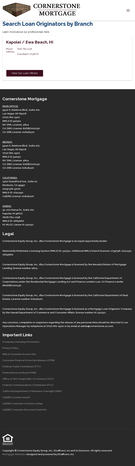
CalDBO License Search (16, 397)
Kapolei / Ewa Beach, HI (29, 42)
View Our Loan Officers (25, 73)
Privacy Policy (10, 348)
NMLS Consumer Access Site (19, 354)
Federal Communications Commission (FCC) (27, 385)
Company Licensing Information (20, 341)
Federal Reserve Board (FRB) (19, 372)
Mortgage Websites (14, 454)
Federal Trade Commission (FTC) (21, 366)
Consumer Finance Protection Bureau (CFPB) (28, 360)
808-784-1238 (24, 49)
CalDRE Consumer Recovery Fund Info (24, 409)
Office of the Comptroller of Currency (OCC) (28, 378)
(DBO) (58, 391)
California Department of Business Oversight (28, 391)
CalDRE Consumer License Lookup (22, 403)
